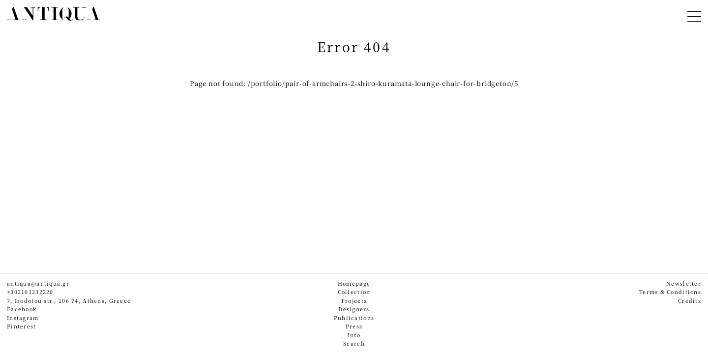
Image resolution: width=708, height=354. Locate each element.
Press (354, 326)
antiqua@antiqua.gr (38, 283)
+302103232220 (30, 292)
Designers (354, 309)
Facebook (21, 309)
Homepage (354, 283)
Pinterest (21, 326)
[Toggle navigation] (694, 15)
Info (354, 335)
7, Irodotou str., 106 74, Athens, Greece (69, 300)
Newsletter (683, 283)
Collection (354, 292)
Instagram (23, 318)
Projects (354, 300)
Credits (689, 300)
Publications (354, 318)
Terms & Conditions (670, 292)
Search (354, 343)
